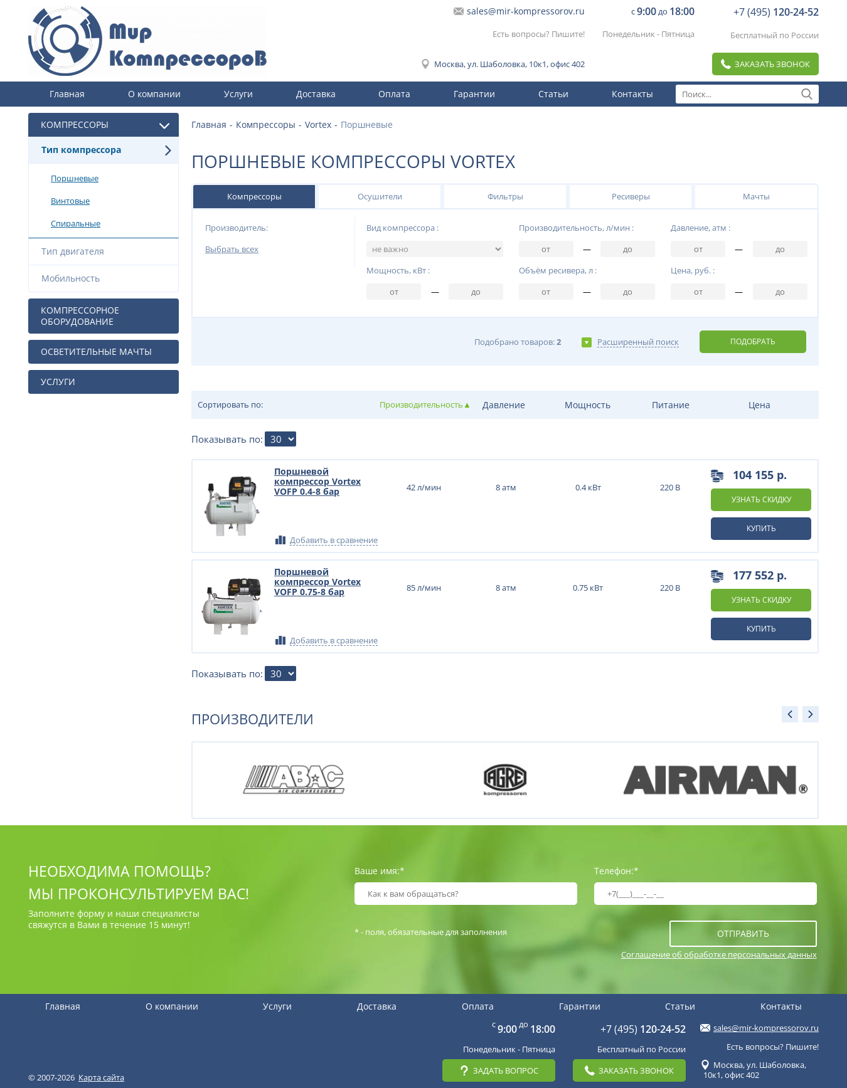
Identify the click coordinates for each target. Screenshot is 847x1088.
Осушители (380, 196)
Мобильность (106, 278)
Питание (671, 405)
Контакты (632, 94)
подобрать (752, 341)
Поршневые (111, 178)
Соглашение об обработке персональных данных (719, 954)
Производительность (420, 404)
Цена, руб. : (693, 270)
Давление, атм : (700, 227)
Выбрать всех (231, 249)
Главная (67, 94)
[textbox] (747, 94)
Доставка (316, 94)
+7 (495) (776, 12)
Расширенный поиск (638, 342)
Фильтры (505, 196)
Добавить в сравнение (334, 540)
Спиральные (111, 223)
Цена (759, 405)
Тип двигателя (106, 251)
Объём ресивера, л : (558, 270)
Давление (503, 405)
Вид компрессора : (402, 227)
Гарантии (474, 94)
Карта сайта (101, 1077)
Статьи (553, 94)
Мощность (587, 405)
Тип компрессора (106, 150)
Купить (761, 528)
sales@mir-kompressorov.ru (526, 11)
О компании (154, 94)
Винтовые (111, 200)
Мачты (756, 196)
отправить (743, 933)
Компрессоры (254, 196)
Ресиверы (631, 196)
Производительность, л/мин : (576, 227)
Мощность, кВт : (398, 270)
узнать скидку (761, 499)
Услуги (238, 94)
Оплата (394, 94)
